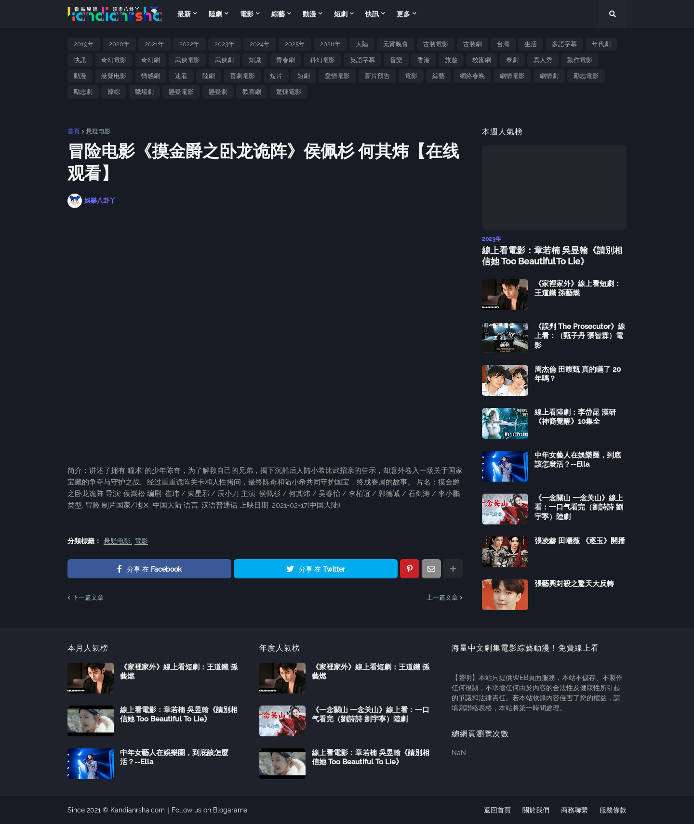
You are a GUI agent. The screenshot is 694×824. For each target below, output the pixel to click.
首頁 (73, 131)
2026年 (330, 44)
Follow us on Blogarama (210, 810)
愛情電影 (337, 75)
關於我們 (535, 810)
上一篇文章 (442, 597)
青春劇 (285, 60)
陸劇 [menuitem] (215, 14)
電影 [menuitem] (247, 14)
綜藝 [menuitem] (278, 14)
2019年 (84, 44)
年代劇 (601, 44)
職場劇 (144, 91)
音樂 (396, 60)
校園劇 (481, 60)
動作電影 (579, 60)
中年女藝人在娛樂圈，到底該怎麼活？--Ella (577, 460)
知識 (255, 60)
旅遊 (451, 60)
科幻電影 (322, 60)
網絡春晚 (472, 75)
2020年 (119, 44)
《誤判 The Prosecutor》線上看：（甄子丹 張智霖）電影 (579, 336)
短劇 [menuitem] (340, 14)
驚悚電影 (288, 91)
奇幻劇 (150, 60)
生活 (530, 44)
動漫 (80, 75)
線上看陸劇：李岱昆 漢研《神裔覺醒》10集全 (575, 417)
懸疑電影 (181, 91)
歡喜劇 (251, 91)
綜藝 (438, 75)
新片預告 (377, 75)
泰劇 (512, 60)
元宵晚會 (395, 44)
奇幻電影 (113, 60)
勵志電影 (586, 75)
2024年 (260, 44)
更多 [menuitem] (403, 14)
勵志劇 (83, 91)
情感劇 (150, 75)
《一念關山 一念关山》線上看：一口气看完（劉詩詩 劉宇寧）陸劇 (578, 507)
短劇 (303, 75)
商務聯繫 (574, 810)
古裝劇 (472, 44)
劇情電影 (512, 75)
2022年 (189, 44)
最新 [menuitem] (184, 14)
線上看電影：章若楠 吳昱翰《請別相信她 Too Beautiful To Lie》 (552, 255)
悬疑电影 (113, 75)
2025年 (295, 44)
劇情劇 (549, 75)
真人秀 (543, 60)
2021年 (154, 44)
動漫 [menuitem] (309, 14)
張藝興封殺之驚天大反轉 (574, 583)
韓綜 (113, 91)
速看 (181, 75)
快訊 (80, 60)
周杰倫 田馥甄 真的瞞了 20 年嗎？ (577, 374)
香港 (423, 60)
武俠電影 (187, 60)
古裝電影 (435, 44)
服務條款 (613, 810)
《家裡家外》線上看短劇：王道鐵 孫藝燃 (577, 288)
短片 (276, 75)
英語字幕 (362, 60)
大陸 (362, 44)
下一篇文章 (88, 597)
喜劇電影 (242, 75)
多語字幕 (564, 44)
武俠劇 (224, 60)
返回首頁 (497, 810)
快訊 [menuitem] (372, 14)
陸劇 (208, 75)
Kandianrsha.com (137, 810)
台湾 (503, 44)
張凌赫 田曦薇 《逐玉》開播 (579, 540)
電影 (411, 75)
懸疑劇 (218, 91)
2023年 (224, 44)
